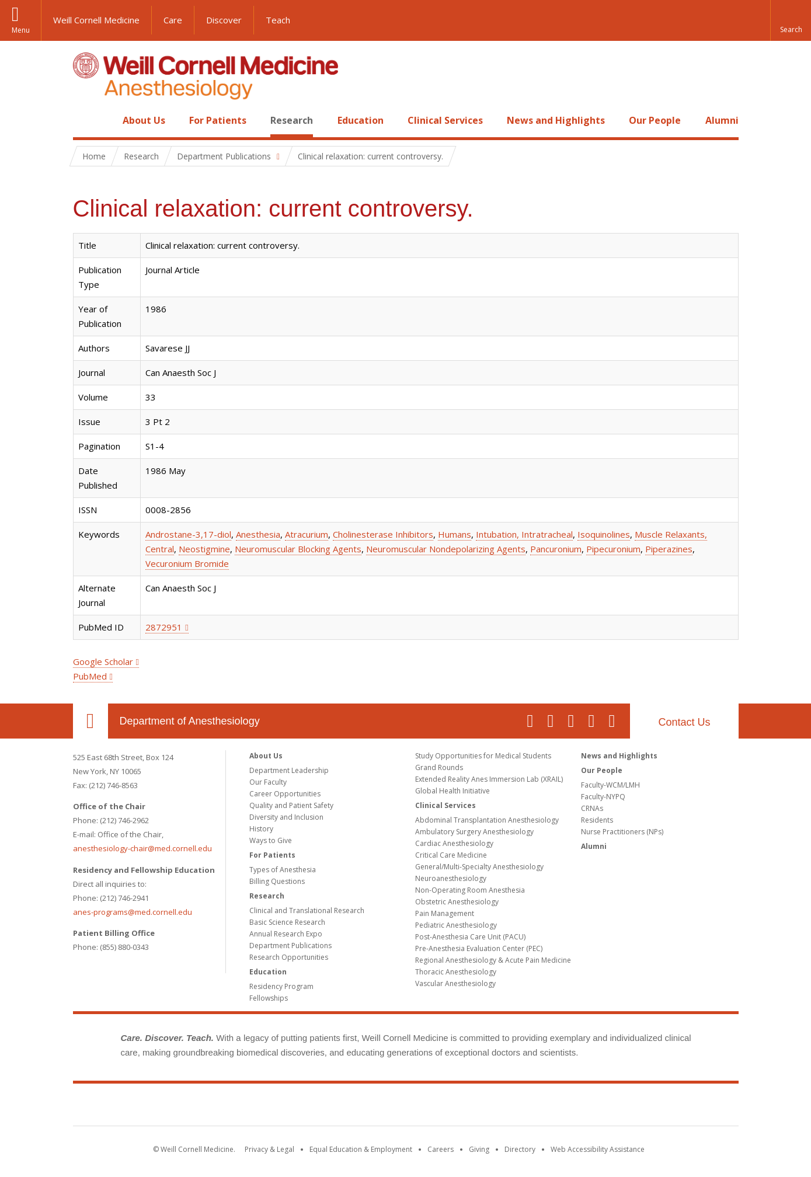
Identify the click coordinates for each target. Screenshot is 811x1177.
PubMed (90, 676)
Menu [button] (21, 30)
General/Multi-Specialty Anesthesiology (479, 867)
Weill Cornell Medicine (96, 20)
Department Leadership (289, 770)
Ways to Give (270, 840)
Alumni (722, 120)
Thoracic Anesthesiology (455, 972)
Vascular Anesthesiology (455, 983)
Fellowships (268, 998)
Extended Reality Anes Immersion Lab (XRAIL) (489, 779)
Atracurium (306, 534)
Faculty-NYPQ (603, 797)
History (261, 829)
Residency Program (281, 986)
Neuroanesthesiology (450, 878)
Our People (655, 120)
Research (291, 120)
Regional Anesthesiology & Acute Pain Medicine (493, 960)
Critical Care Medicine (451, 855)
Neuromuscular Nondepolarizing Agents (445, 549)
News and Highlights (556, 120)
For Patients (217, 120)
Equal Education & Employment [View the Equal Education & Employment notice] (360, 1149)
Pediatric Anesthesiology (456, 925)
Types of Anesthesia (282, 870)
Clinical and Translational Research (306, 910)
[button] (790, 20)
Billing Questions (277, 881)
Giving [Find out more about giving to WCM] (479, 1149)
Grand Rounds (439, 767)
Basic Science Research (287, 922)
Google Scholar (103, 661)
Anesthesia (258, 534)
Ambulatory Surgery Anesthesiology (474, 832)
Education (360, 120)
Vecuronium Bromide (187, 563)
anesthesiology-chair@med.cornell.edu (142, 848)
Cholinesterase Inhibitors (383, 534)
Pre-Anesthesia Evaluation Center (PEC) (478, 948)
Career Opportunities (285, 794)
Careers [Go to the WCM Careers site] (440, 1149)
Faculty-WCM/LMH (610, 785)
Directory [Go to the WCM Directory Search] (519, 1149)
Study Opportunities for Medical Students (483, 756)
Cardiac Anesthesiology (454, 843)
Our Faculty (268, 782)
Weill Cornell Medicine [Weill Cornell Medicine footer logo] (406, 1107)
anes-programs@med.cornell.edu (132, 912)
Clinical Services (445, 120)
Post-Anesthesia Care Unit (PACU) (470, 937)
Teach (278, 20)
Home (86, 120)
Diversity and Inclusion (286, 817)
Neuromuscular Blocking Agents (298, 549)
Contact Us (684, 722)
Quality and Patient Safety (291, 805)
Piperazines (668, 549)
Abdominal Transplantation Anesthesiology (487, 820)
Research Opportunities (288, 957)
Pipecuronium (613, 549)
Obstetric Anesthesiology (457, 902)
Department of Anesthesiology (190, 721)
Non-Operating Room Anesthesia (470, 890)
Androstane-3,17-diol (188, 534)
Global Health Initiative (452, 791)
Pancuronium (556, 549)
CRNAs (592, 808)
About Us (144, 120)
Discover (224, 20)
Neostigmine (204, 549)
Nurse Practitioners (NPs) (622, 832)
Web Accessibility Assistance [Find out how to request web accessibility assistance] (598, 1149)
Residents (597, 820)
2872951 (163, 627)
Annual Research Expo (285, 934)
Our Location (90, 721)
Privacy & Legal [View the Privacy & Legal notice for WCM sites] (269, 1149)
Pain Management (444, 913)
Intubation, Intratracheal (524, 534)
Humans (454, 534)
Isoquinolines (603, 534)
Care (172, 20)
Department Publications (290, 945)
